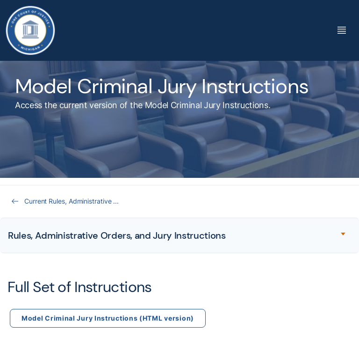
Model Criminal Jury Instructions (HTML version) (108, 318)
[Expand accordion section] (179, 235)
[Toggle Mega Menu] (341, 30)
